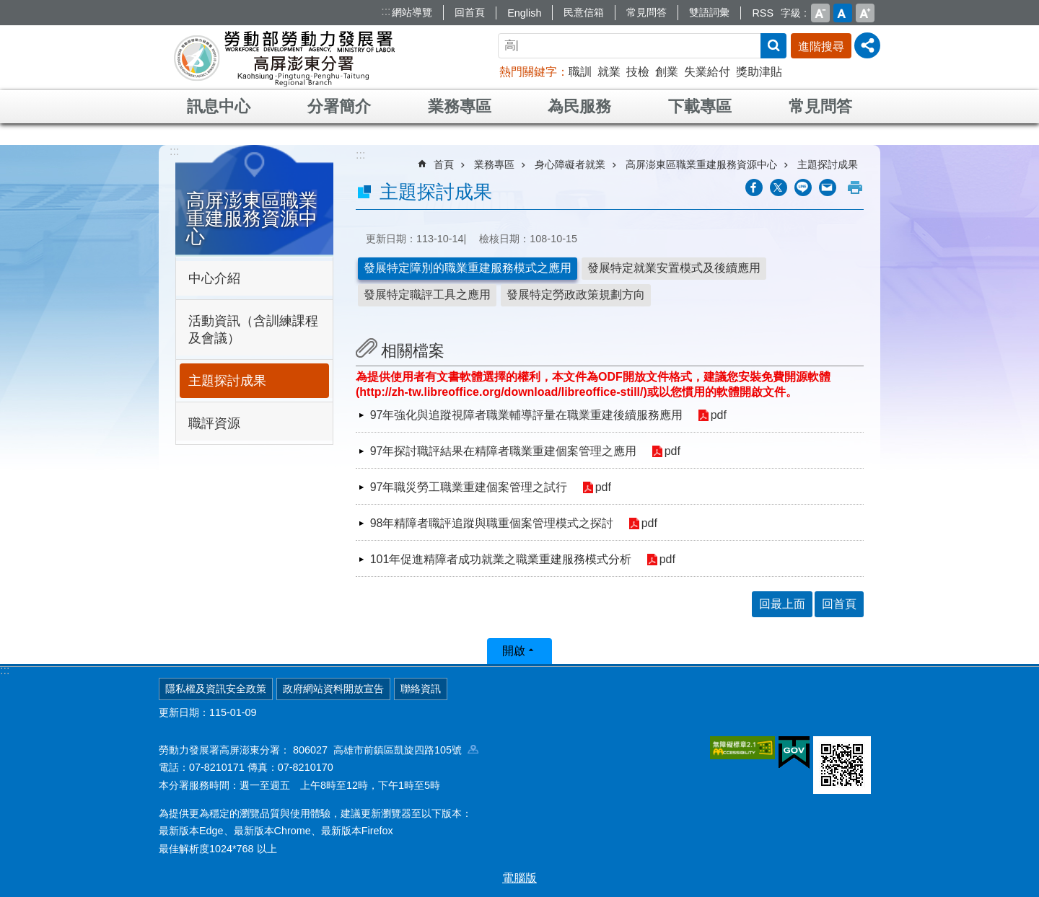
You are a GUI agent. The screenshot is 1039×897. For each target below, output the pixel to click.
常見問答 (646, 12)
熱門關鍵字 (528, 72)
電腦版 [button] (519, 878)
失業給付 (707, 72)
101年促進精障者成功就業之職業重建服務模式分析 (501, 559)
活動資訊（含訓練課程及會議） (253, 329)
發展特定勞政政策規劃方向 (576, 294)
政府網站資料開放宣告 (333, 688)
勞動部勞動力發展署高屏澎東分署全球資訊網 (284, 58)
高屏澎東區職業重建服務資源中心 (251, 218)
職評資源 (214, 423)
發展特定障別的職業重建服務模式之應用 (467, 268)
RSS (762, 13)
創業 (666, 72)
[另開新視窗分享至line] (803, 187)
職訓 (580, 72)
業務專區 (459, 106)
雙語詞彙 (709, 12)
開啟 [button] (513, 651)
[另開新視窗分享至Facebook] (754, 187)
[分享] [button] (867, 45)
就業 (609, 72)
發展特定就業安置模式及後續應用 (673, 268)
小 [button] (820, 13)
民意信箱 (584, 12)
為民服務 (579, 106)
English (524, 13)
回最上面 (782, 604)
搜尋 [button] (773, 45)
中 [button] (842, 13)
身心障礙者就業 (570, 164)
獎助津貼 (759, 72)
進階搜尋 (821, 46)
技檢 (637, 72)
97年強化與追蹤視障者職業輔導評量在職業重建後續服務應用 (526, 415)
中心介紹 (214, 278)
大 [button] (865, 13)
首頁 (444, 164)
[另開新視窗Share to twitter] (778, 187)
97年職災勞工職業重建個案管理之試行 (469, 487)
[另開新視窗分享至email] (827, 187)
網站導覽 (412, 12)
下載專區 (700, 106)
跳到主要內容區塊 (7, 7)
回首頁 (470, 12)
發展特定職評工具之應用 (427, 294)
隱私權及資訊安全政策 (215, 688)
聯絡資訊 (420, 688)
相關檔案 (412, 351)
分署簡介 (339, 106)
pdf (719, 416)
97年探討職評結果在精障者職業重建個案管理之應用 (503, 451)
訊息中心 (218, 106)
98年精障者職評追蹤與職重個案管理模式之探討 (492, 523)
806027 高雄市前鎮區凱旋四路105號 (385, 750)
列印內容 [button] (855, 187)
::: (385, 11)
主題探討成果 (227, 381)
